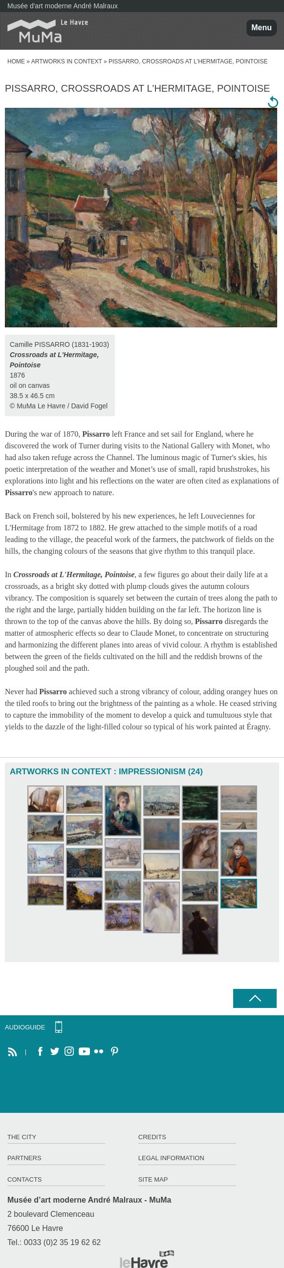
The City (21, 1137)
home (16, 61)
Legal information (171, 1158)
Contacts (24, 1179)
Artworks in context (66, 61)
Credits (152, 1137)
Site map (153, 1179)
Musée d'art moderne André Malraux (62, 6)
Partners (24, 1158)
